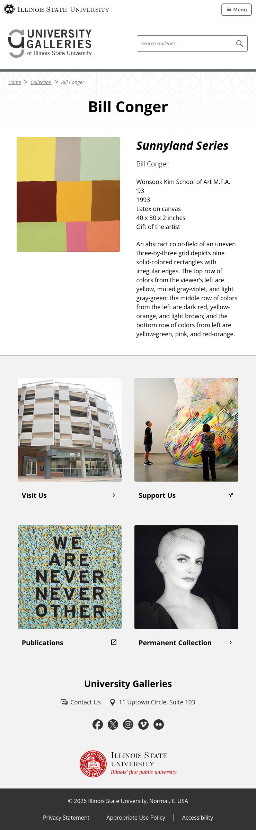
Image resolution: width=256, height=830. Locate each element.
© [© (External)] (70, 801)
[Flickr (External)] (158, 724)
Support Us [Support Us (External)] (157, 495)
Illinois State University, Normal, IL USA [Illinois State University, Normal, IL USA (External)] (138, 801)
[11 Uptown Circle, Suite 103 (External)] (152, 702)
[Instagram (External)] (128, 724)
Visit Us (34, 495)
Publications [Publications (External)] (42, 642)
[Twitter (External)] (113, 724)
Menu (240, 9)
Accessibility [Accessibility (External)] (197, 817)
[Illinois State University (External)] (56, 9)
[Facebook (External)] (97, 724)
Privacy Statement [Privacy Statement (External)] (66, 817)
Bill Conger (72, 82)
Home (14, 82)
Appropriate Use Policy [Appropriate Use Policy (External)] (135, 817)
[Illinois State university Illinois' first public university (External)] (128, 763)
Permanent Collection (175, 642)
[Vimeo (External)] (143, 724)
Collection (41, 82)
